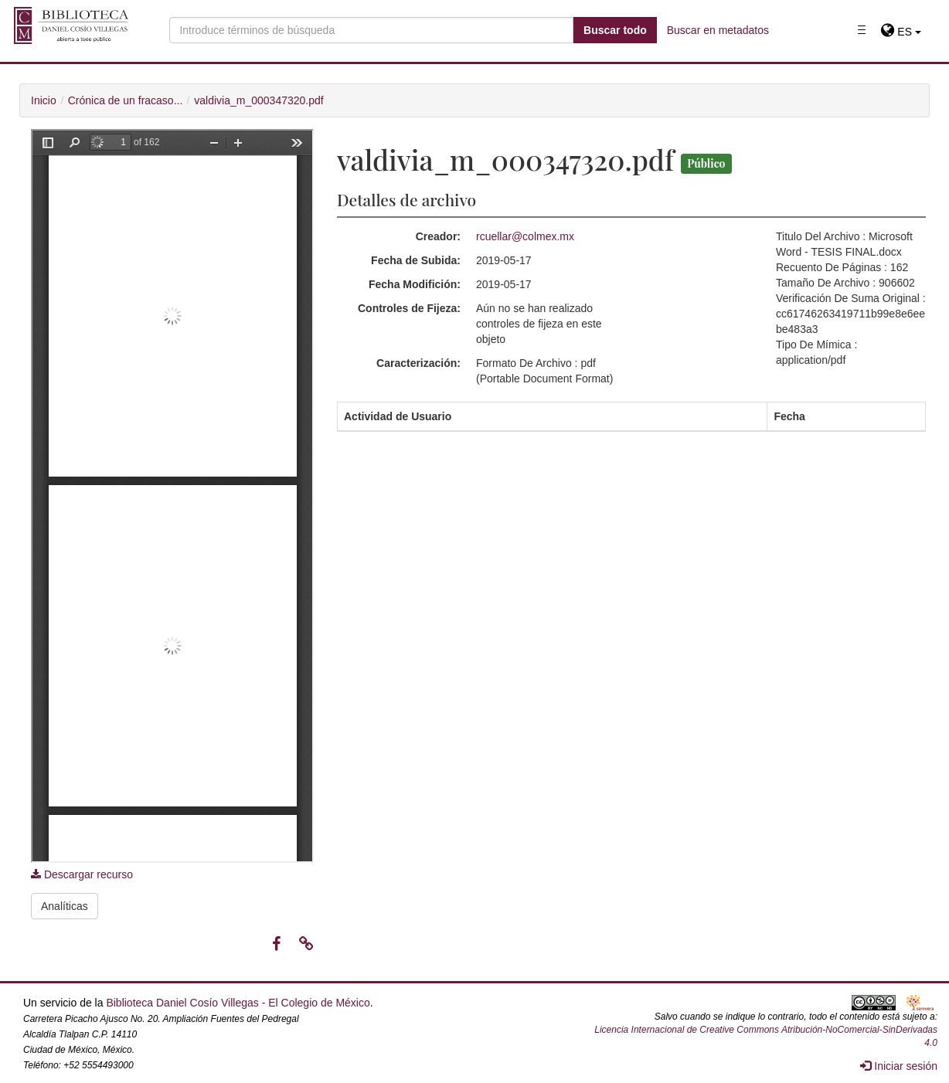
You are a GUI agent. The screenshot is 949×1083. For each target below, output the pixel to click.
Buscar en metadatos (718, 30)
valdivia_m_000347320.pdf (258, 100)
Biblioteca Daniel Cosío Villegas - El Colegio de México (237, 1002)
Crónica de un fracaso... (125, 100)
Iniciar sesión (898, 1066)
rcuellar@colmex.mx (525, 236)
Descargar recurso (82, 874)
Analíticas (64, 906)
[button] (900, 31)
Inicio (43, 100)
